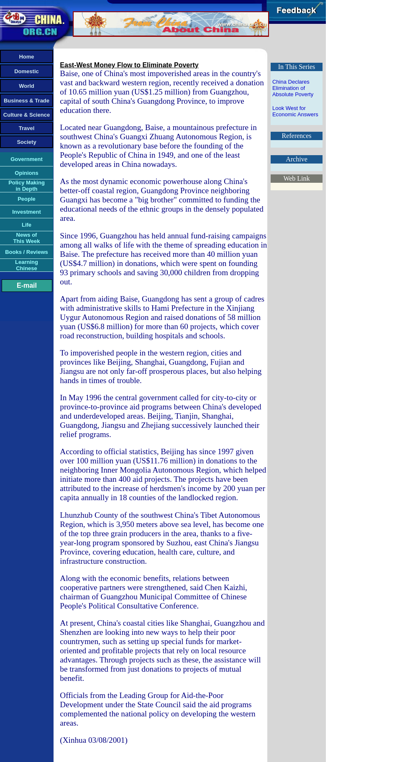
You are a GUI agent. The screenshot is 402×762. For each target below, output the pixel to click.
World (26, 86)
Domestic (26, 71)
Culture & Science (26, 115)
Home (26, 57)
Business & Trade (26, 100)
